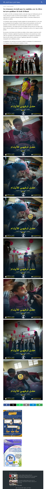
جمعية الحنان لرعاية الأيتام (13, 2)
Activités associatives (10, 6)
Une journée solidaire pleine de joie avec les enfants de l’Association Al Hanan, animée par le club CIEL (27, 482)
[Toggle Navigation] (4, 2)
